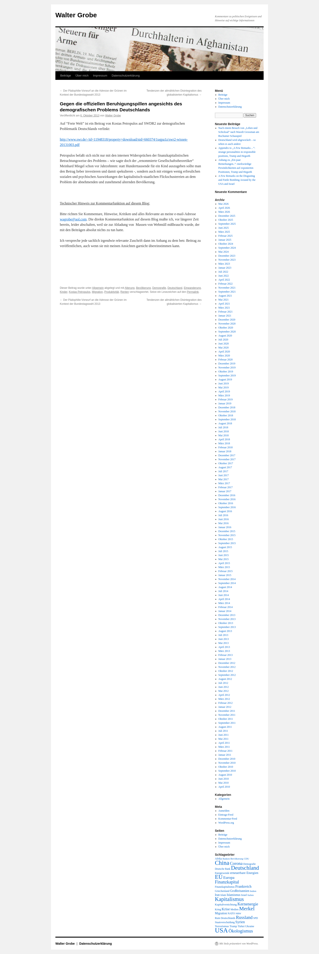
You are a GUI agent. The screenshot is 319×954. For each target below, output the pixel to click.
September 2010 (227, 770)
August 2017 (225, 467)
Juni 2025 (223, 227)
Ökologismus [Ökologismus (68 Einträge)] (241, 930)
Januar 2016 (224, 527)
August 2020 (225, 335)
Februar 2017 (225, 487)
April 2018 (224, 439)
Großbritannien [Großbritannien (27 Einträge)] (239, 891)
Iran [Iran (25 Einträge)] (217, 895)
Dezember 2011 (226, 710)
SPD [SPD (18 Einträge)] (255, 918)
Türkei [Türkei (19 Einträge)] (241, 926)
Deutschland (174, 287)
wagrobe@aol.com (73, 219)
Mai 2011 (223, 738)
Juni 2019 (223, 383)
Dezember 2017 (226, 455)
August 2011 (225, 726)
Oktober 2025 (225, 219)
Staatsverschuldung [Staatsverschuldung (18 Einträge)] (225, 922)
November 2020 (227, 323)
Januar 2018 (224, 451)
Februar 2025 (225, 235)
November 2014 (227, 579)
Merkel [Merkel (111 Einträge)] (247, 908)
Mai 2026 (223, 203)
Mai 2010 (223, 782)
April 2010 (224, 786)
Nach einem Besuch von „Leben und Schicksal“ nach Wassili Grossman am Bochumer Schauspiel (238, 132)
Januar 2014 (224, 611)
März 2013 (224, 651)
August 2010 (225, 774)
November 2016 (227, 499)
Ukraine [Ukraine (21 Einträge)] (249, 926)
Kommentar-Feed (227, 818)
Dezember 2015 (226, 531)
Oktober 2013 (225, 623)
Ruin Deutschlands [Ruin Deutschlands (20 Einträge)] (225, 918)
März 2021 (224, 307)
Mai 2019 (223, 387)
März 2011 (224, 746)
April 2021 (224, 303)
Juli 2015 (223, 551)
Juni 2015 (223, 555)
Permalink (193, 291)
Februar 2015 (225, 571)
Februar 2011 (225, 750)
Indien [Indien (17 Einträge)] (253, 891)
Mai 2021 (223, 299)
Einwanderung (192, 287)
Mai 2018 (223, 435)
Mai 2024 (223, 251)
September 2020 (227, 331)
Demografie (159, 287)
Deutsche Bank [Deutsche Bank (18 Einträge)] (222, 868)
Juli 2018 (223, 427)
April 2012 (224, 694)
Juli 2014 (223, 591)
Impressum (100, 75)
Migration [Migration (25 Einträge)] (221, 913)
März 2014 (224, 603)
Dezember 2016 (226, 495)
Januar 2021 (224, 315)
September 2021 (227, 291)
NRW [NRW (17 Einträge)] (238, 913)
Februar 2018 (225, 447)
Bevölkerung (143, 287)
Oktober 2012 (225, 671)
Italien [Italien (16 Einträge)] (251, 895)
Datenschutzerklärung (126, 75)
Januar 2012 (224, 706)
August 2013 (225, 631)
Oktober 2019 (225, 371)
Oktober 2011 (225, 718)
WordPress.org (226, 822)
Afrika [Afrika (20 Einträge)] (218, 858)
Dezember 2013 (226, 615)
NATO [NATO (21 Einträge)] (231, 913)
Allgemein (98, 287)
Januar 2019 (224, 403)
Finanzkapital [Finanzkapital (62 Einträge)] (227, 881)
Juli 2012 (223, 683)
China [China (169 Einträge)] (222, 863)
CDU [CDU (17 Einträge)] (246, 858)
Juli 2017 (223, 471)
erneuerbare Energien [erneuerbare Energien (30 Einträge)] (244, 873)
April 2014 (224, 599)
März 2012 (224, 698)
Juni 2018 (223, 431)
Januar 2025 (224, 239)
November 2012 (227, 667)
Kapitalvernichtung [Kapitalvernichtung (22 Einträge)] (226, 904)
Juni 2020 (223, 343)
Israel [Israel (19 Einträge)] (244, 895)
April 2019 (224, 391)
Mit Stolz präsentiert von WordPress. (238, 943)
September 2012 (227, 675)
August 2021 (225, 295)
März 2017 (224, 483)
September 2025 (227, 223)
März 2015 (224, 567)
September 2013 (227, 627)
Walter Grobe (76, 15)
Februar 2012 (225, 702)
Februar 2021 (225, 311)
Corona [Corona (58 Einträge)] (236, 863)
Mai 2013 (223, 643)
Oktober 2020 (225, 327)
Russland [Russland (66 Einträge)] (244, 917)
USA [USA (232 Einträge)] (221, 930)
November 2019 (227, 367)
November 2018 (227, 411)
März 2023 (224, 263)
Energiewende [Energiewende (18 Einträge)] (222, 873)
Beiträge (65, 75)
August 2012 (225, 679)
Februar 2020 (225, 359)
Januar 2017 (224, 491)
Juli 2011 (223, 730)
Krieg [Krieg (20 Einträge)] (218, 909)
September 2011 (227, 722)
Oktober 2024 (225, 243)
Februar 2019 (225, 399)
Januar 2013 (224, 659)
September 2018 (227, 419)
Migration (97, 291)
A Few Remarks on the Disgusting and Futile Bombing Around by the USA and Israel (237, 179)
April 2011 (224, 742)
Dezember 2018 (226, 407)
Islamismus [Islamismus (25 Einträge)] (233, 895)
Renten (125, 291)
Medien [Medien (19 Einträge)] (235, 909)
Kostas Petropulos (79, 291)
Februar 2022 (225, 283)
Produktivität (111, 291)
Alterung (130, 287)
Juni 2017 (223, 475)
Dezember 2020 (226, 319)
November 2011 (226, 714)
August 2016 (225, 511)
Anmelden (224, 810)
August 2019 (225, 379)
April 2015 (224, 563)
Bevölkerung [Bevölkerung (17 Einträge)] (236, 858)
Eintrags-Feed (225, 814)
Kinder (63, 291)
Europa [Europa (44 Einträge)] (229, 877)
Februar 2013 (225, 655)
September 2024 (227, 247)
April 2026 (224, 207)
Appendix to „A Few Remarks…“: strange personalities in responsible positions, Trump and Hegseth (237, 151)
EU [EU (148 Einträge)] (219, 877)
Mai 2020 (223, 347)
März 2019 (224, 395)
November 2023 (227, 259)
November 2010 (227, 762)
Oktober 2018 (225, 415)
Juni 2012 (223, 686)
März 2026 (224, 211)
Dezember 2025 (226, 215)
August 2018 (225, 423)
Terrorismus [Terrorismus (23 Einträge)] (222, 926)
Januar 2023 (224, 267)
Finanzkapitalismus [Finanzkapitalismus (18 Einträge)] (225, 886)
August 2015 (225, 547)
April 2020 (224, 351)
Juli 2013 (223, 635)
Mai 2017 (223, 479)
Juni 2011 (223, 734)
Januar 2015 (224, 575)
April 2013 (224, 647)
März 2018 (224, 443)
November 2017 (227, 459)
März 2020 (224, 355)
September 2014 (227, 583)
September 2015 (227, 543)
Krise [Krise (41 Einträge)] (226, 909)
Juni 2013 (223, 639)
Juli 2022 (223, 271)
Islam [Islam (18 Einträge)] (223, 895)
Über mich (81, 75)
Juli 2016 (223, 515)
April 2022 (224, 279)
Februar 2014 (225, 607)
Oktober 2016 (225, 503)
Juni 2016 (223, 519)
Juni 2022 (223, 275)
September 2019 (227, 375)
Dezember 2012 (226, 663)
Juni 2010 (223, 778)
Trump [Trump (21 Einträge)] (233, 926)
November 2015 (227, 535)
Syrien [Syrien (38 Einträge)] (240, 922)
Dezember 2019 (226, 363)
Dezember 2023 (226, 255)
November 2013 (227, 619)
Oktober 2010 (225, 766)
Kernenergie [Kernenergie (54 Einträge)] (247, 904)
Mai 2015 (223, 559)
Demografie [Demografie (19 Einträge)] (249, 863)
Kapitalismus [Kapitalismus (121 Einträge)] (229, 899)
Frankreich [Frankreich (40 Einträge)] (243, 886)
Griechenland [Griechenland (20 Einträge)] (222, 891)
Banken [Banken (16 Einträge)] (226, 859)
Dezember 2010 (226, 758)
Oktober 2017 (225, 463)
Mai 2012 (223, 690)
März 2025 (224, 231)
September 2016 (227, 507)
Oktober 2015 (225, 539)
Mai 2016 (223, 523)
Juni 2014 (223, 595)
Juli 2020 (223, 339)
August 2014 (225, 587)
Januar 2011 (224, 754)
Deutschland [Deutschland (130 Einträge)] (245, 868)
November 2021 (227, 287)
